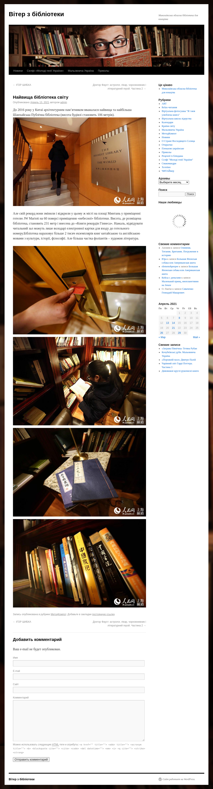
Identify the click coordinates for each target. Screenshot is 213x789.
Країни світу (168, 126)
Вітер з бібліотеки (36, 14)
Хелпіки (166, 167)
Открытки (167, 144)
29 (179, 332)
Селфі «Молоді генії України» (45, 70)
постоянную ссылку (103, 614)
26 (161, 332)
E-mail (16, 671)
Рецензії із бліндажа (172, 156)
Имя (15, 657)
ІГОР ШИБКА (22, 84)
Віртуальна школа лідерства (177, 118)
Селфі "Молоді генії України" (177, 159)
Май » (196, 337)
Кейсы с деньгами (171, 277)
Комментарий (21, 697)
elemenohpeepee (170, 266)
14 (173, 322)
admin (63, 102)
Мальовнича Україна (81, 70)
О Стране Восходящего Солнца (178, 141)
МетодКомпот (58, 614)
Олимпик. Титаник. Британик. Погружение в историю (180, 251)
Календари (167, 122)
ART (164, 103)
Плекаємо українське (173, 148)
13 (167, 322)
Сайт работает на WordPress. (179, 779)
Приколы (103, 70)
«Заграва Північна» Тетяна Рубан (179, 348)
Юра (164, 259)
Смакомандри (169, 163)
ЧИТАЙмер (168, 170)
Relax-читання (169, 107)
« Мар (162, 337)
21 (173, 327)
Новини (18, 70)
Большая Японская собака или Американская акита (181, 270)
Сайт (16, 684)
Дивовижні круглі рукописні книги (180, 370)
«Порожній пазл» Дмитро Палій (179, 359)
